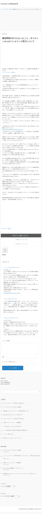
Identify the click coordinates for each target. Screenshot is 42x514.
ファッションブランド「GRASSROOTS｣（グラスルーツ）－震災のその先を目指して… (21, 458)
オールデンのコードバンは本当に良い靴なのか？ (14, 420)
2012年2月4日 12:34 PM (13, 317)
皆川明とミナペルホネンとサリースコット (12, 440)
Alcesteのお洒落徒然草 (9, 4)
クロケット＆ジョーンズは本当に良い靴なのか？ (14, 405)
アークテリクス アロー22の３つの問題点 (12, 409)
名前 (3, 358)
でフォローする (21, 239)
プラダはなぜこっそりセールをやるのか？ (12, 428)
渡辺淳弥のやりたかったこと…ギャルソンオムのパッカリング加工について (20, 475)
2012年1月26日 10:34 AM (14, 267)
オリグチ (6, 267)
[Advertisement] (21, 21)
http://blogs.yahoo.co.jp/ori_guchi (12, 293)
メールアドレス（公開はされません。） (9, 363)
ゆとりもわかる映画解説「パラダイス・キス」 (13, 470)
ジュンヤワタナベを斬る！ (9, 72)
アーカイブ (3, 488)
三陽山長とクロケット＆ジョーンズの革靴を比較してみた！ (16, 413)
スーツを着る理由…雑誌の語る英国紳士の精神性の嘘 (15, 432)
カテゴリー (3, 498)
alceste (5, 317)
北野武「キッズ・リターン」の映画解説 (12, 424)
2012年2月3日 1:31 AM (12, 298)
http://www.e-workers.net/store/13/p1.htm (12, 129)
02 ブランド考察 (6, 228)
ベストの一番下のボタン (8, 436)
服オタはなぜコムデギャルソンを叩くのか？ (13, 417)
